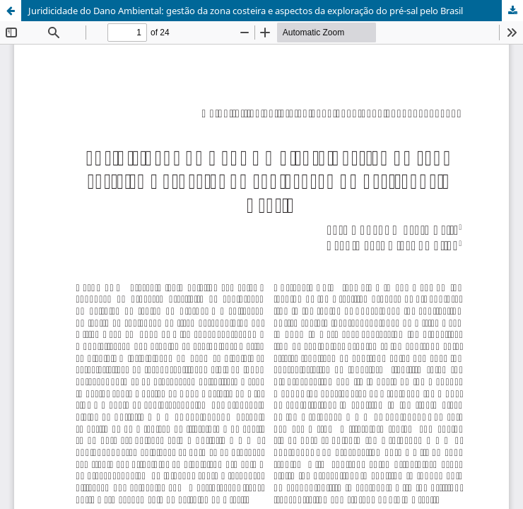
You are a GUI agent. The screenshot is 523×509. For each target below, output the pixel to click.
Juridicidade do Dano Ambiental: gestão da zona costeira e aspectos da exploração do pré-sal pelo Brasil (245, 10)
